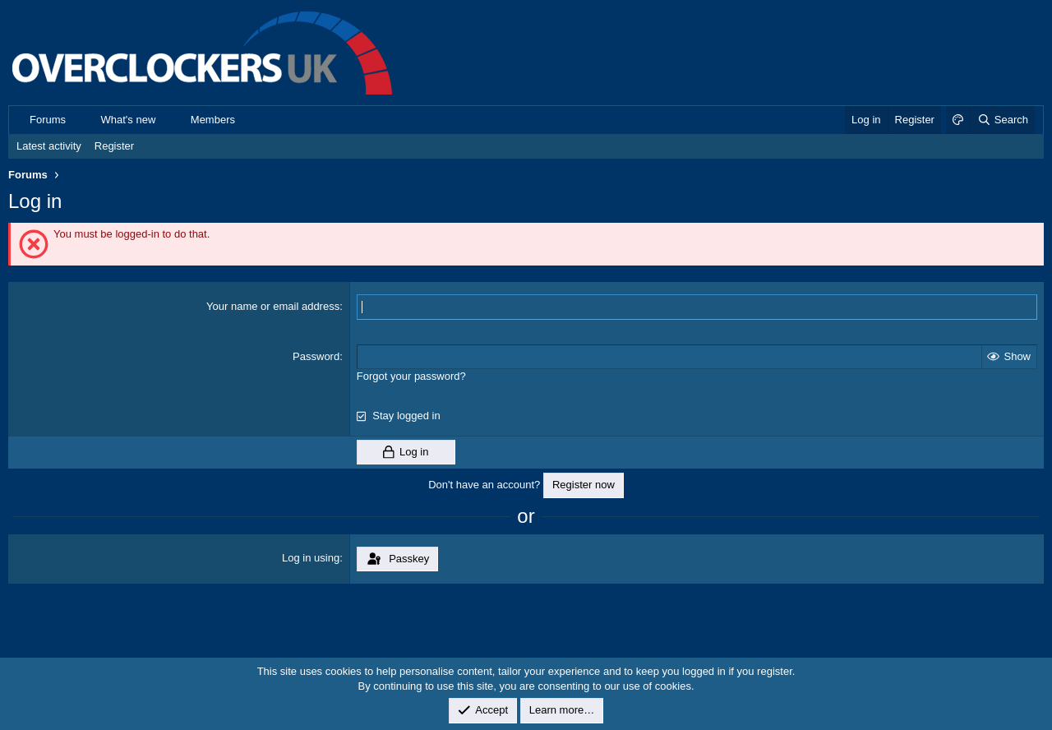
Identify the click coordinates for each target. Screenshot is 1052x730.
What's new (128, 119)
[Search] (1002, 120)
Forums (48, 119)
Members (213, 119)
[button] (78, 120)
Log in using (310, 558)
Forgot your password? (411, 376)
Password (316, 356)
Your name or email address (272, 306)
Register (114, 146)
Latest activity (48, 146)
